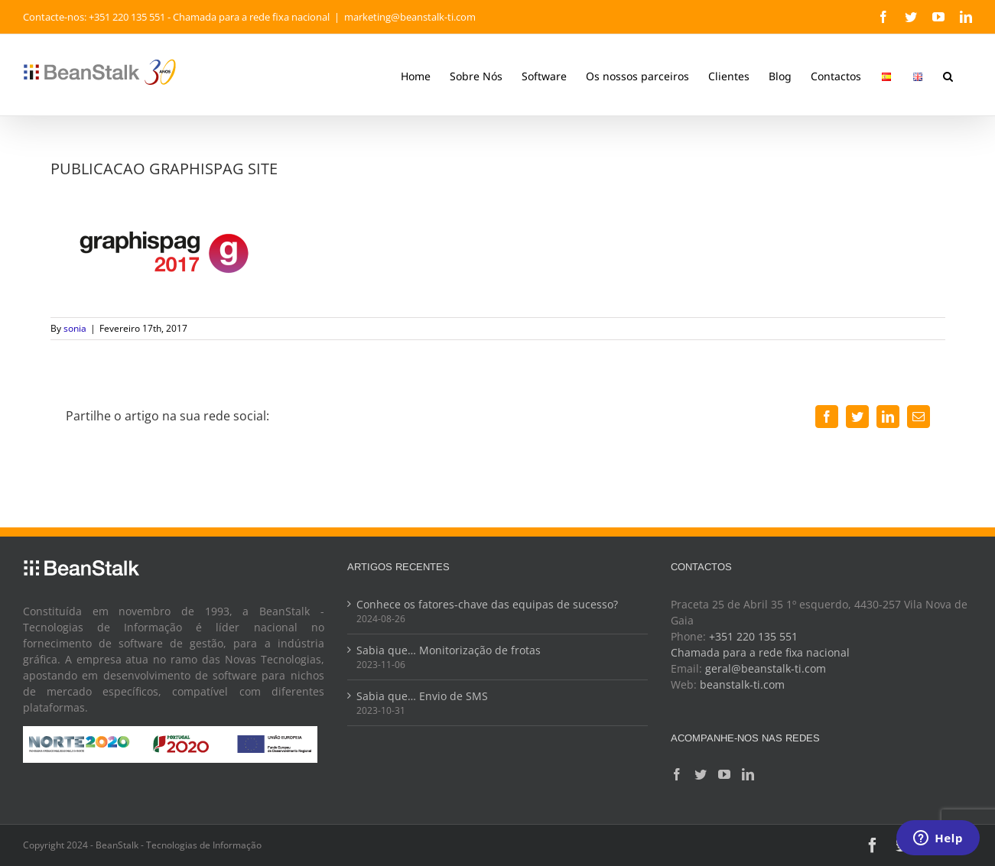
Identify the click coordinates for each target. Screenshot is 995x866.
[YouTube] (724, 774)
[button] (948, 74)
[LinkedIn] (748, 774)
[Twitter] (700, 774)
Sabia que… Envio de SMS (422, 696)
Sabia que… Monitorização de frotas (448, 650)
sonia (74, 328)
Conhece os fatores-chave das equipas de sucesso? (487, 604)
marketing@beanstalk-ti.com (410, 17)
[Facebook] (677, 774)
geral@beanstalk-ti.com (765, 668)
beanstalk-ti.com (742, 684)
